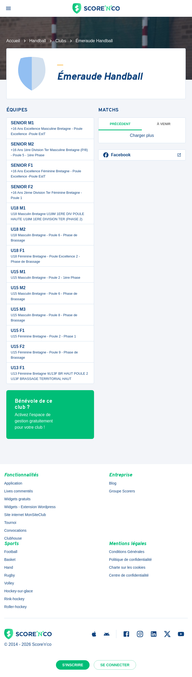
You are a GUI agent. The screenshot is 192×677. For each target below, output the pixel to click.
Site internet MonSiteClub (25, 515)
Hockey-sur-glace (18, 591)
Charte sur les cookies (127, 567)
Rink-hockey (14, 599)
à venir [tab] (163, 124)
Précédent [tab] (120, 124)
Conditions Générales (126, 552)
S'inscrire (72, 665)
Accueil (13, 41)
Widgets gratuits (17, 499)
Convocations (15, 530)
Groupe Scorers (122, 491)
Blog (112, 483)
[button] (142, 135)
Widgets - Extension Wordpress (30, 507)
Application (13, 483)
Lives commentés (18, 491)
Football (10, 552)
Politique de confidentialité (130, 559)
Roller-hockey (15, 607)
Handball (37, 41)
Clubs (60, 41)
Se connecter (114, 665)
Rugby (9, 575)
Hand (8, 567)
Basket (9, 559)
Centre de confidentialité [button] (129, 575)
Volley (9, 583)
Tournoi (10, 522)
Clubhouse (13, 538)
